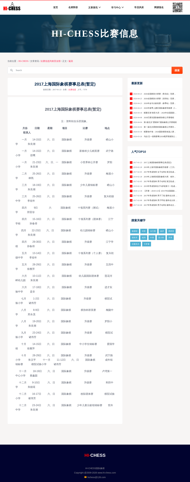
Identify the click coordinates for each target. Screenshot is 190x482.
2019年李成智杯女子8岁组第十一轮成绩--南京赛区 (165, 186)
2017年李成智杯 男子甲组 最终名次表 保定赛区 (163, 200)
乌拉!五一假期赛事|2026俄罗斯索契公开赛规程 (163, 136)
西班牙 (134, 238)
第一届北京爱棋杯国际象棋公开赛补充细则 (162, 127)
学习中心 (117, 7)
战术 (162, 231)
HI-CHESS (23, 61)
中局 (152, 238)
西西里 (171, 231)
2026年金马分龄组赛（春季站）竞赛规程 (161, 103)
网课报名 (159, 7)
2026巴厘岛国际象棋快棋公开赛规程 (159, 117)
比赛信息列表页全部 (51, 61)
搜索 (177, 70)
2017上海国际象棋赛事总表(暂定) (158, 162)
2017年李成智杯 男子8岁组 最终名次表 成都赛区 (164, 205)
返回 (70, 61)
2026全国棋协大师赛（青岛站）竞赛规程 (161, 94)
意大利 (161, 238)
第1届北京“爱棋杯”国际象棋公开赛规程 (160, 122)
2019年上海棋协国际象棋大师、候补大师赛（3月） (165, 177)
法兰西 (153, 231)
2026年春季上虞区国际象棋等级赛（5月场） (162, 108)
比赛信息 (72, 90)
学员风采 (139, 7)
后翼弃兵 (135, 244)
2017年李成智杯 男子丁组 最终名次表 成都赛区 (163, 196)
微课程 (134, 231)
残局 (144, 238)
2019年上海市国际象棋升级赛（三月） (160, 167)
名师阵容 (73, 7)
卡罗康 (146, 244)
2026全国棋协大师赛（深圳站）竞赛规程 (161, 99)
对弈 (144, 231)
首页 (55, 7)
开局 (170, 238)
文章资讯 (94, 7)
